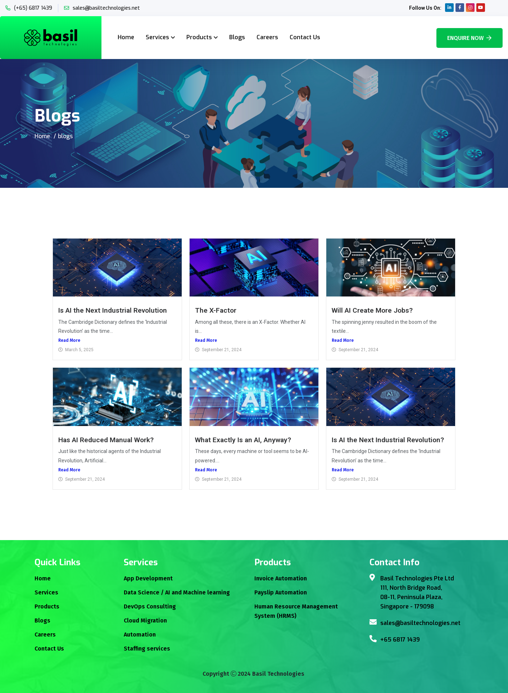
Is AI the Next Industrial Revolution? (388, 440)
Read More (69, 340)
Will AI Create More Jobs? (372, 310)
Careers (267, 37)
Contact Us (305, 37)
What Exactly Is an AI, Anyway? (243, 440)
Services (157, 37)
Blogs (237, 37)
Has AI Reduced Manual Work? (106, 440)
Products (199, 37)
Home (126, 37)
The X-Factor (215, 310)
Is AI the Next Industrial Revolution (112, 310)
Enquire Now (469, 38)
